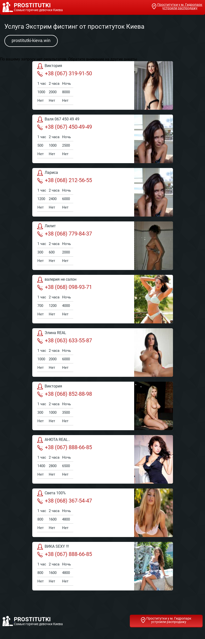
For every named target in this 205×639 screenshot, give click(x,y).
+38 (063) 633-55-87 (64, 340)
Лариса (47, 173)
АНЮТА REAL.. (53, 440)
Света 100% (51, 493)
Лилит (46, 226)
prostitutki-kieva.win (31, 40)
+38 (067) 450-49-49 (64, 127)
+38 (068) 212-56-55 (64, 180)
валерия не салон (56, 280)
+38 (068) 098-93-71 (64, 287)
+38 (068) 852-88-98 (64, 394)
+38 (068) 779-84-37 (64, 234)
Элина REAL (51, 333)
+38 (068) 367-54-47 (64, 501)
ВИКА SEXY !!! (53, 547)
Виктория (49, 66)
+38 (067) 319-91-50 (64, 73)
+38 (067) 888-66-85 (64, 447)
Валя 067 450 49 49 (58, 119)
